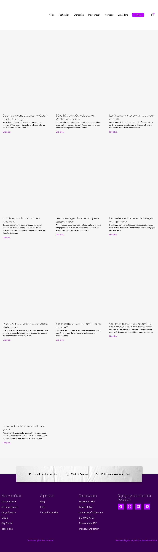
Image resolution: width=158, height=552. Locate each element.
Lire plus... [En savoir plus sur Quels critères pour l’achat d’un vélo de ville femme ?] (7, 340)
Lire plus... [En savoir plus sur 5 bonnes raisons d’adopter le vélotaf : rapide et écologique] (7, 132)
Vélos (51, 15)
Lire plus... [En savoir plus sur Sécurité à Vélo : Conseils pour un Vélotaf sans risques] (60, 132)
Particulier (64, 15)
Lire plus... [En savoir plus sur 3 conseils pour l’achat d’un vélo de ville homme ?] (60, 340)
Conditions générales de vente (40, 540)
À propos (109, 15)
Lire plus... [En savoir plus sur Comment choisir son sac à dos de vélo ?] (7, 442)
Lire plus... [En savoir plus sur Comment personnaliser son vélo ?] (113, 336)
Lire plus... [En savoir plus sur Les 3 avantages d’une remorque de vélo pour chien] (60, 234)
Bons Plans (123, 15)
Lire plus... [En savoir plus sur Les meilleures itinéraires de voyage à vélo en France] (113, 234)
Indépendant (94, 15)
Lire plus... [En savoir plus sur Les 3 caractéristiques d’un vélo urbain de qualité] (113, 132)
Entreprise (79, 15)
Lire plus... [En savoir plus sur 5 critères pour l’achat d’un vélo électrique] (7, 237)
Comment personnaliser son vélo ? (130, 323)
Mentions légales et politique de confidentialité (136, 540)
